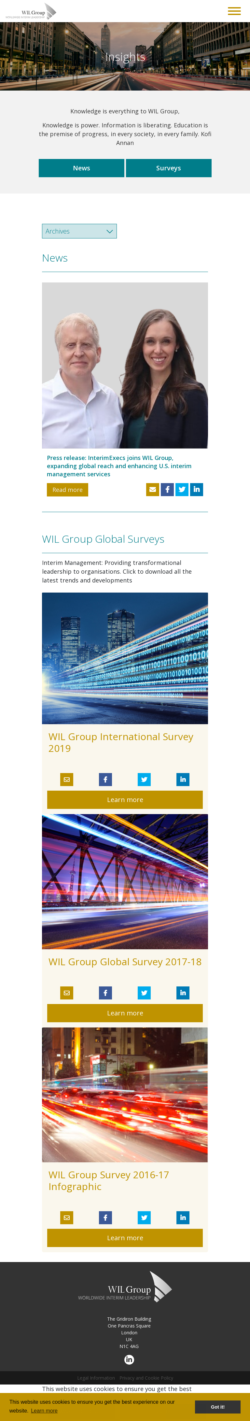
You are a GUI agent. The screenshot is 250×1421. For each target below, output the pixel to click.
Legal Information (96, 1378)
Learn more (125, 799)
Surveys (168, 168)
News (81, 168)
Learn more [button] (44, 1411)
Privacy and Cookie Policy (146, 1378)
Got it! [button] (218, 1407)
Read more (67, 490)
